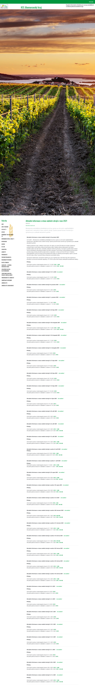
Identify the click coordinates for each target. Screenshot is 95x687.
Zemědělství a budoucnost (8, 285)
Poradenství (4, 254)
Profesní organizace (6, 257)
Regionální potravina (6, 260)
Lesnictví (4, 252)
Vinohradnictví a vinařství (8, 277)
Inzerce (3, 244)
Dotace (3, 232)
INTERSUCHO (4, 241)
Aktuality (4, 229)
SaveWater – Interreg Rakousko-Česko (6, 265)
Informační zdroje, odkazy (8, 239)
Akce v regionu (5, 227)
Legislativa (4, 249)
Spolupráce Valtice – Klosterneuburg (6, 270)
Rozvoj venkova (5, 262)
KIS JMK (3, 247)
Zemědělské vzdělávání (7, 280)
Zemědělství (4, 283)
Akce (3, 224)
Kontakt (91, 2)
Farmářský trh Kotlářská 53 (7, 235)
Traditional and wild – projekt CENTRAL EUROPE (7, 274)
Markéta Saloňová (30, 225)
